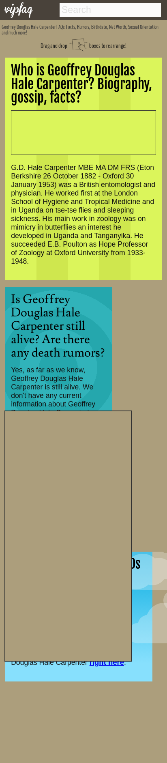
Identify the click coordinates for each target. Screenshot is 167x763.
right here (107, 662)
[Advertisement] (68, 535)
